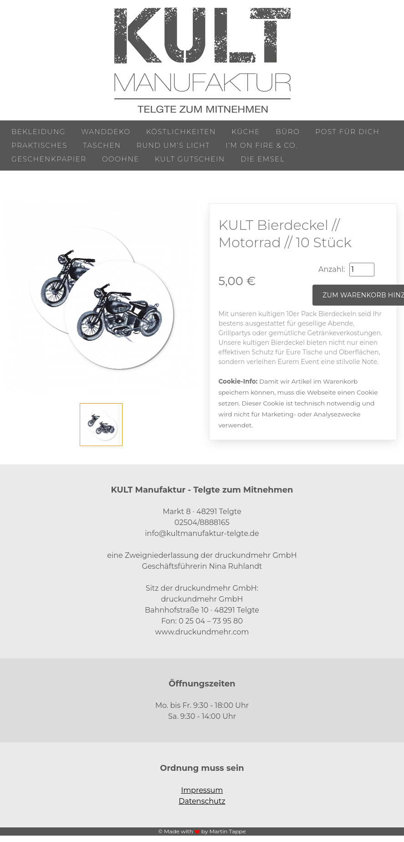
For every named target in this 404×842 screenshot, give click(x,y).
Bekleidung (38, 131)
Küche (245, 131)
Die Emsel (262, 159)
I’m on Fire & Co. (261, 145)
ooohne (120, 159)
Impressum (202, 790)
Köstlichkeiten (181, 131)
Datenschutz (202, 801)
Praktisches (39, 145)
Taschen (102, 145)
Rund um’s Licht (173, 145)
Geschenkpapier (49, 159)
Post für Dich (348, 131)
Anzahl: (331, 269)
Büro (288, 131)
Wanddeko (105, 131)
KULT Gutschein (190, 159)
